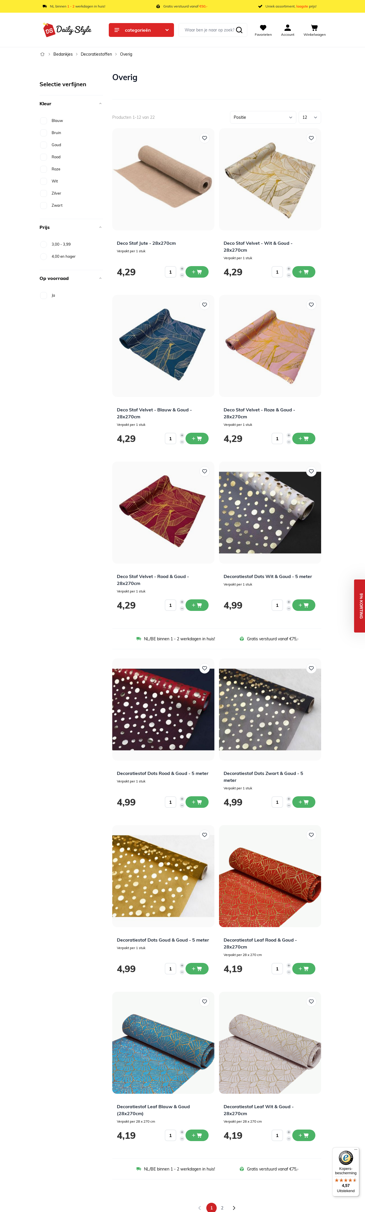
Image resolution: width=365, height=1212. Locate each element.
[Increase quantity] (182, 268)
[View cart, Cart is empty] (315, 30)
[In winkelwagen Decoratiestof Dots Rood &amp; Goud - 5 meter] (197, 802)
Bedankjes (63, 54)
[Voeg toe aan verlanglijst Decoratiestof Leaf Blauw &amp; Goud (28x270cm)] (204, 1001)
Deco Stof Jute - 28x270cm (146, 243)
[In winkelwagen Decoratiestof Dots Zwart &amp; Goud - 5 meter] (303, 802)
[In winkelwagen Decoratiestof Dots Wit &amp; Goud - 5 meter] (303, 605)
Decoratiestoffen (96, 54)
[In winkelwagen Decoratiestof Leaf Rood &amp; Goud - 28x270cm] (303, 968)
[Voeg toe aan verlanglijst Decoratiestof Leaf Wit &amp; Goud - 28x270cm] (311, 1001)
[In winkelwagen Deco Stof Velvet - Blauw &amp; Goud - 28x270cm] (197, 438)
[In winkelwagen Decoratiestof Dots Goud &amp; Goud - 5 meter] (197, 968)
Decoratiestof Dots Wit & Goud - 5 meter (268, 576)
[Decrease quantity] (182, 275)
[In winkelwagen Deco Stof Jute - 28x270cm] (197, 272)
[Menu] (355, 1150)
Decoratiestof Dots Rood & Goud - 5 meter (162, 773)
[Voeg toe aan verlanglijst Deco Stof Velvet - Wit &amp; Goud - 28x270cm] (311, 138)
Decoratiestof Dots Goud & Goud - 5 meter (163, 940)
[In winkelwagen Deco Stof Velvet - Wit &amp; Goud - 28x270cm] (303, 272)
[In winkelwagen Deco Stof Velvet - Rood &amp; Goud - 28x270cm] (197, 605)
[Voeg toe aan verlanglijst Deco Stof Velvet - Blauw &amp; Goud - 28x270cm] (204, 305)
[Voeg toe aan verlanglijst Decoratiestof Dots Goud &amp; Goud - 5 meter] (204, 835)
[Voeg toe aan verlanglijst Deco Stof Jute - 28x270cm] (204, 138)
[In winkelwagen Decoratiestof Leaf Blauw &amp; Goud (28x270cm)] (197, 1135)
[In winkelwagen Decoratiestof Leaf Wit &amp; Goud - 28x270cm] (303, 1135)
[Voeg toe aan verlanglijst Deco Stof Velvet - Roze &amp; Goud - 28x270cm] (311, 305)
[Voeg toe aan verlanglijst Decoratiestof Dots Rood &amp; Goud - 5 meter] (204, 668)
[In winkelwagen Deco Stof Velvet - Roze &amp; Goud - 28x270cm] (303, 438)
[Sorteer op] (263, 117)
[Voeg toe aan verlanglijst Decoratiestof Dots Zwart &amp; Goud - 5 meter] (311, 668)
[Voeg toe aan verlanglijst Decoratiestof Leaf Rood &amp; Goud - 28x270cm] (311, 835)
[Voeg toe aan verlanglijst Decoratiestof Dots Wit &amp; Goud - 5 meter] (311, 471)
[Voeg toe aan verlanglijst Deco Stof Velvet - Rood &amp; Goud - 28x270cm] (204, 471)
